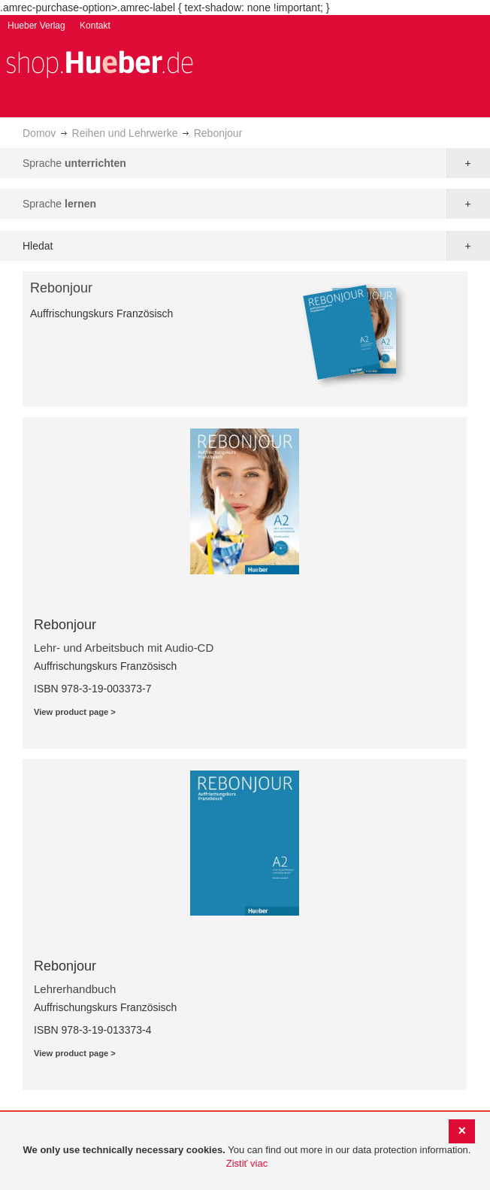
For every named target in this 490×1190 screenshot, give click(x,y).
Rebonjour (65, 624)
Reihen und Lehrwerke (125, 133)
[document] (247, 1157)
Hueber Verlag (36, 25)
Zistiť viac (247, 1163)
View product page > (75, 711)
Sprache (74, 163)
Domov (39, 133)
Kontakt (95, 25)
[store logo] (99, 63)
